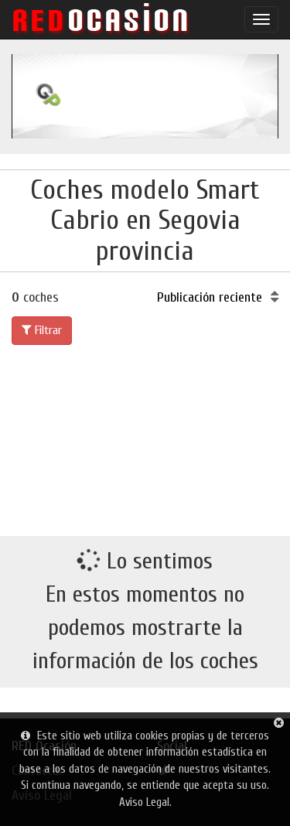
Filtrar (42, 330)
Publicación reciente (217, 297)
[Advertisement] (145, 437)
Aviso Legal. (145, 802)
